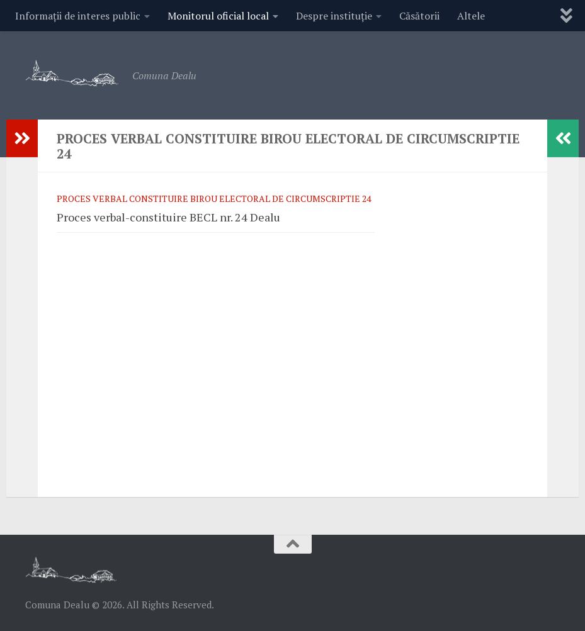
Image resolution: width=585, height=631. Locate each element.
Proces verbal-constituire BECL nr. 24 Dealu (168, 217)
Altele (471, 16)
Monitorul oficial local (218, 16)
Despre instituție (334, 16)
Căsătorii (419, 16)
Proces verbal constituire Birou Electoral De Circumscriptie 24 (214, 198)
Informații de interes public (77, 16)
